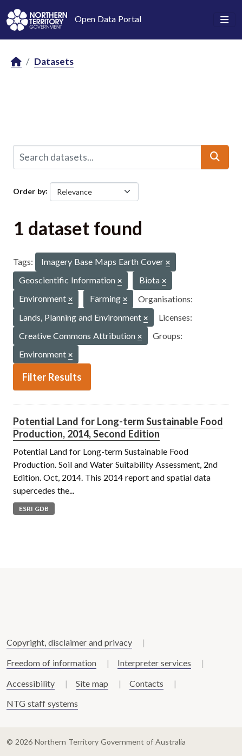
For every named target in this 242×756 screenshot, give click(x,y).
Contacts (146, 683)
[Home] (16, 62)
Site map (92, 683)
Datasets (54, 61)
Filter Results (52, 377)
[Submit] (215, 157)
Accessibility (30, 683)
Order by (29, 190)
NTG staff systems (42, 703)
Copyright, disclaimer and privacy (69, 642)
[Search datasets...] (107, 157)
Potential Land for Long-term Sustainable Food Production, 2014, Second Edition (118, 427)
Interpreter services (154, 663)
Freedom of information (51, 663)
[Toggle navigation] (224, 20)
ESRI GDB (34, 509)
